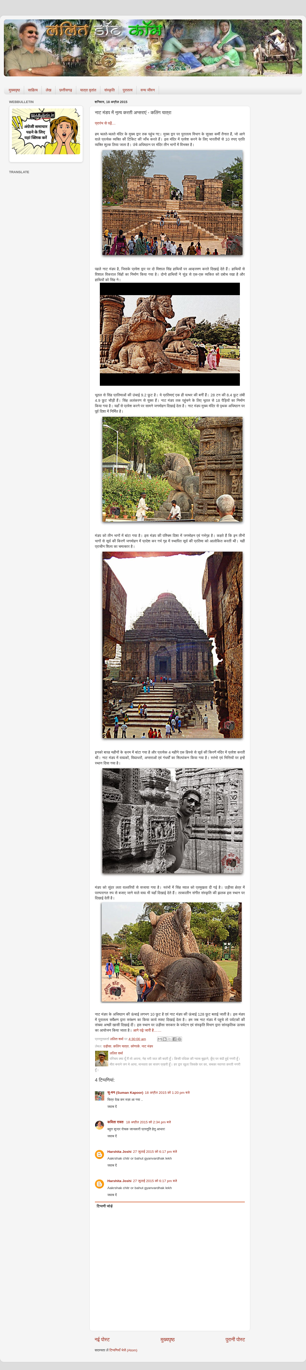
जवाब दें (112, 1107)
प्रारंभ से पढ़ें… (105, 123)
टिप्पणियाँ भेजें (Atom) (123, 1350)
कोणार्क (135, 1046)
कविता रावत (115, 1122)
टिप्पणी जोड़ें (105, 1206)
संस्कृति (109, 90)
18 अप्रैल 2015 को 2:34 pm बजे (148, 1122)
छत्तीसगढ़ (65, 90)
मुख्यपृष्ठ (14, 90)
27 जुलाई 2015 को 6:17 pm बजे (155, 1152)
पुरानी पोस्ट (235, 1339)
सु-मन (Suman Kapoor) (125, 1093)
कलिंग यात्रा (121, 1046)
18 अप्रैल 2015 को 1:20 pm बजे (167, 1093)
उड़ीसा (107, 1046)
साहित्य (33, 90)
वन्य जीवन (148, 90)
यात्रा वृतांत (88, 90)
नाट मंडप (147, 1046)
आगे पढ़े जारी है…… (147, 1030)
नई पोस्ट (102, 1339)
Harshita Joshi (119, 1152)
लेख (48, 90)
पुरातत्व (128, 90)
